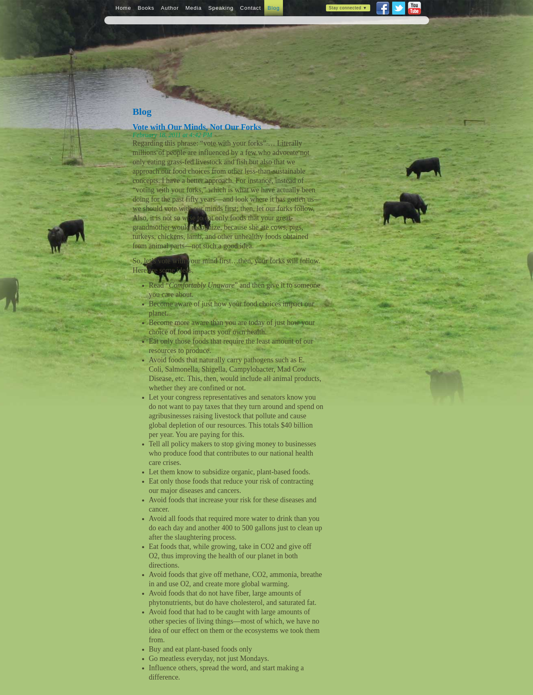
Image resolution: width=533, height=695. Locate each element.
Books (146, 8)
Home (124, 8)
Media (194, 8)
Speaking (220, 8)
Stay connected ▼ (348, 8)
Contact (250, 8)
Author (170, 8)
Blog (274, 8)
